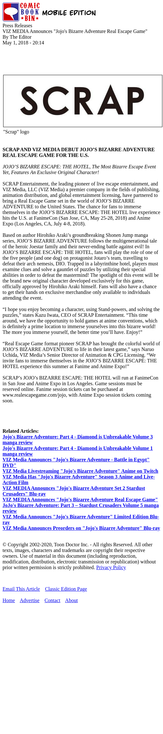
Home (9, 600)
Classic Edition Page (66, 589)
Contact (52, 600)
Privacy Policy (111, 567)
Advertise (29, 600)
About (71, 600)
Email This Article (21, 589)
